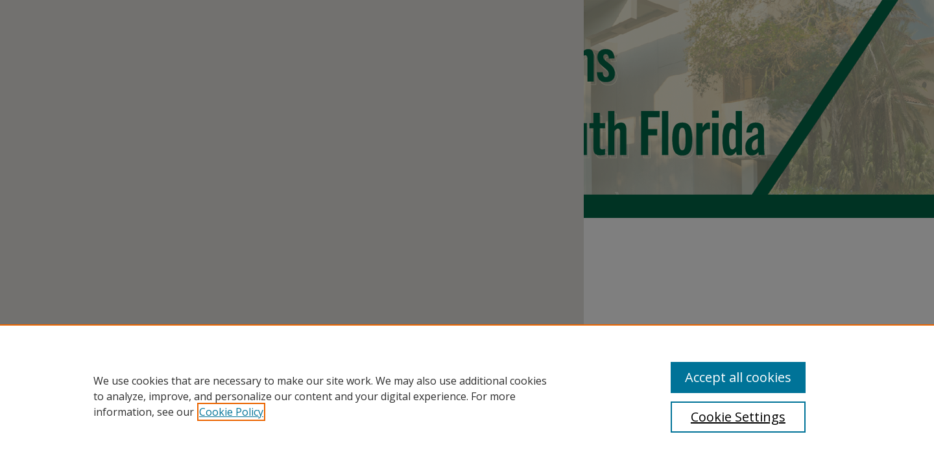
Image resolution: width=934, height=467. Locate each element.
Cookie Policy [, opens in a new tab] (231, 412)
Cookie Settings (738, 416)
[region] (467, 395)
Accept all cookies (738, 377)
